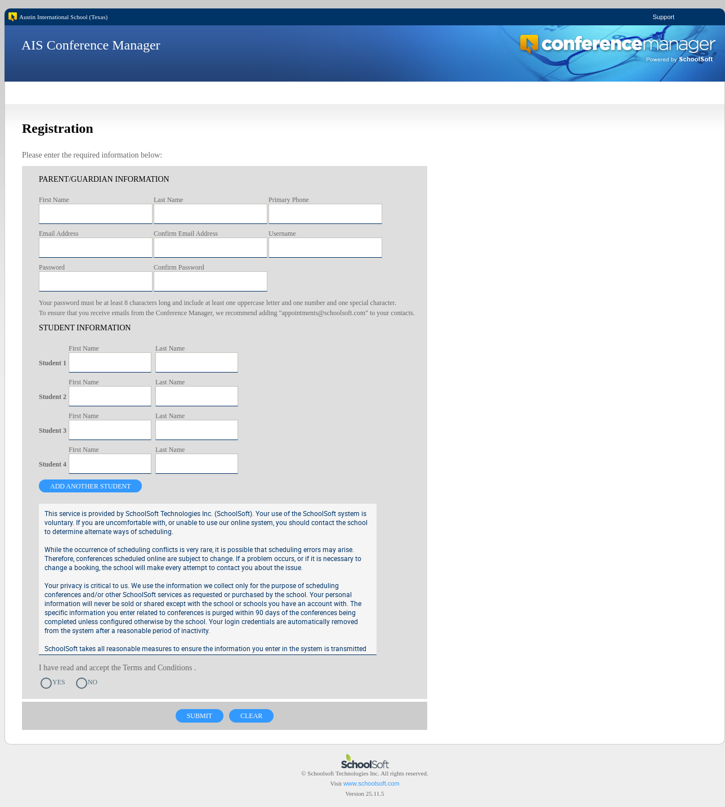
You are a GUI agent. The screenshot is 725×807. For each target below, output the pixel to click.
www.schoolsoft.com (371, 783)
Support (663, 17)
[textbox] (96, 214)
